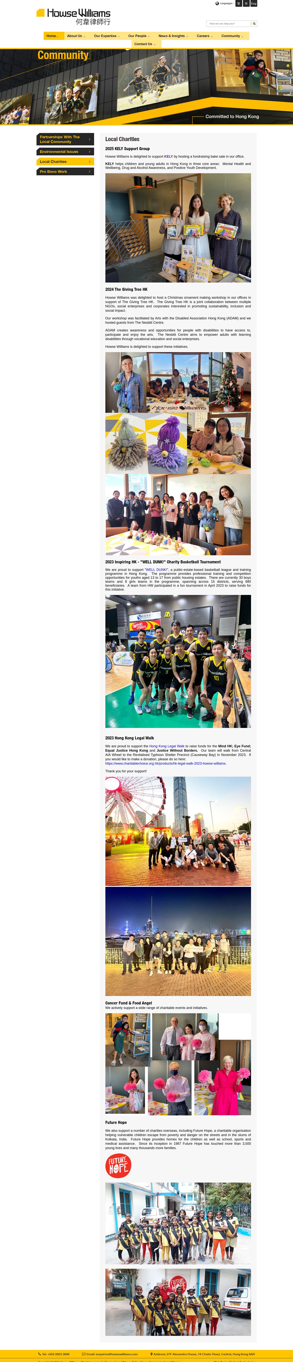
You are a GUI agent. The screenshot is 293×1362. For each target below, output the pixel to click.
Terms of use (112, 1358)
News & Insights (158, 35)
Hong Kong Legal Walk (166, 740)
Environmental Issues (65, 142)
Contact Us (238, 35)
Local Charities (65, 152)
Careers (186, 35)
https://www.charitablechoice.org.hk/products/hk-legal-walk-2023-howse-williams (165, 757)
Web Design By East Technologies (234, 1358)
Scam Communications (155, 1358)
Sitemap (176, 1358)
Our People (127, 35)
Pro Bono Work (65, 162)
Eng (253, 3)
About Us (70, 35)
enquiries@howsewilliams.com (117, 1350)
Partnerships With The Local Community (65, 129)
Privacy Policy (131, 1358)
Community (211, 35)
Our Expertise (97, 35)
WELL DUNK (156, 562)
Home (49, 35)
